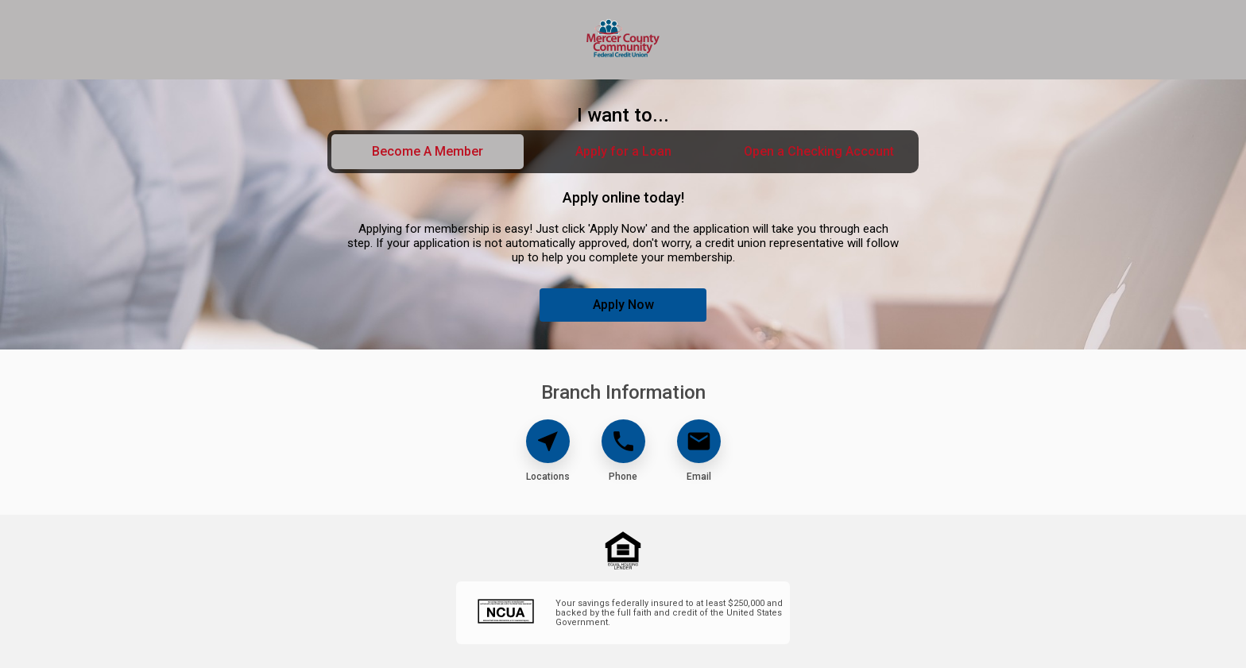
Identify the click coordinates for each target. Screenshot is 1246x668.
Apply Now (623, 304)
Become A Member (427, 151)
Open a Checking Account (819, 151)
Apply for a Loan (623, 151)
